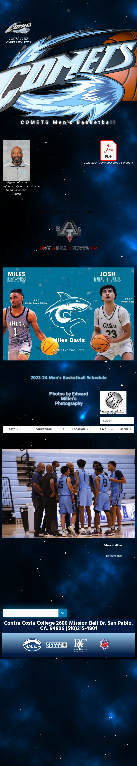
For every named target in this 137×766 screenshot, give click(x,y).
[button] (68, 10)
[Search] (62, 613)
